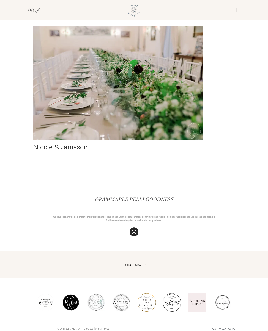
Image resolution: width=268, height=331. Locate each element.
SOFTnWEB (104, 328)
